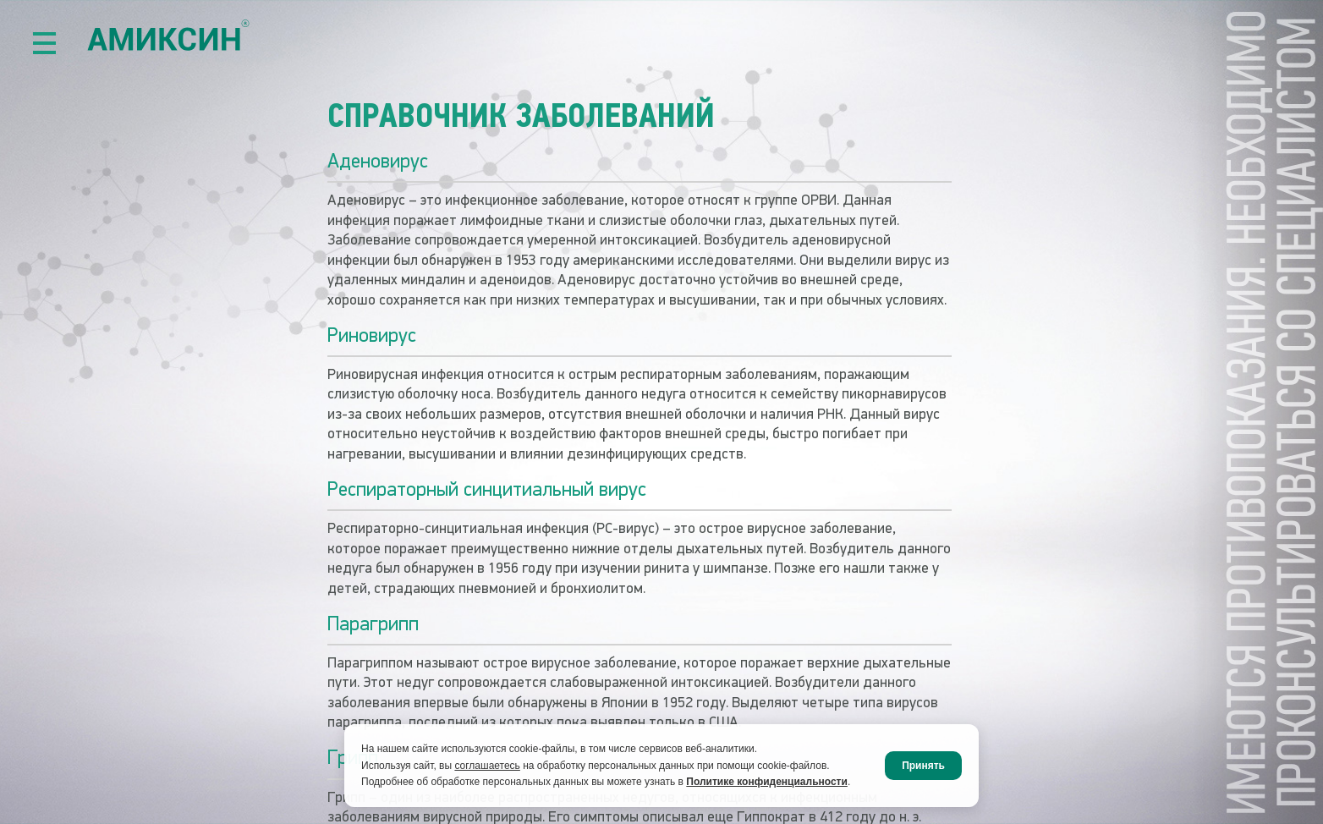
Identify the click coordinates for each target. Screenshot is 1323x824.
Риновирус (369, 336)
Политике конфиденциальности (767, 782)
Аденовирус (376, 162)
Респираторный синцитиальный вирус (478, 489)
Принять (923, 766)
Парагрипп (370, 623)
